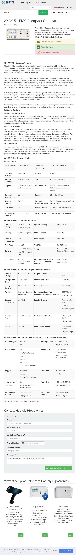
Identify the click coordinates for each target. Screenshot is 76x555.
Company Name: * (14, 447)
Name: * (10, 420)
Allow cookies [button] (66, 551)
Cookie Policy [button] (44, 552)
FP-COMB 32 (63, 506)
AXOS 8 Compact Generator (38, 507)
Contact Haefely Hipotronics (58, 468)
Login (70, 7)
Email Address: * (13, 427)
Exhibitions (41, 2)
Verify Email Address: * (16, 435)
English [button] (59, 7)
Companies (27, 2)
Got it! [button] (55, 551)
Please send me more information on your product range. (39, 460)
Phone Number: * (14, 443)
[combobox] (24, 443)
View (20, 535)
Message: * (11, 455)
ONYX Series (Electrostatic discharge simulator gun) (14, 507)
